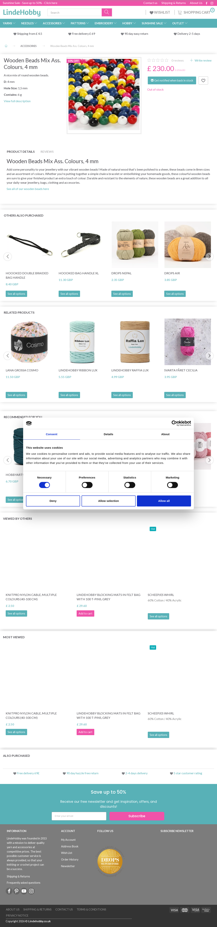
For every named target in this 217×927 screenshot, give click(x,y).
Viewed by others (17, 518)
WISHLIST (160, 12)
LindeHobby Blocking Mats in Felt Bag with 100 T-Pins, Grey (108, 597)
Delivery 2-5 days (188, 33)
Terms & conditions (91, 909)
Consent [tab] (51, 434)
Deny (53, 500)
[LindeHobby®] (22, 11)
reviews (177, 60)
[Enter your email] (79, 816)
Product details (21, 151)
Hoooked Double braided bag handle (27, 275)
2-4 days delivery (136, 773)
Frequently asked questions (23, 882)
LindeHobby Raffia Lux (130, 370)
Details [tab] (108, 434)
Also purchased (16, 755)
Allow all (164, 500)
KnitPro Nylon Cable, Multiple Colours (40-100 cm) (31, 597)
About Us (196, 3)
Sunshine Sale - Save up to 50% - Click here (30, 3)
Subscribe (136, 816)
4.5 (40, 33)
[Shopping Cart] (196, 12)
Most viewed (14, 637)
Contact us (150, 3)
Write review (202, 60)
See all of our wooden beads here (28, 189)
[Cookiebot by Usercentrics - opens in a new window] (174, 423)
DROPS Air (172, 273)
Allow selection (108, 500)
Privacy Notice (17, 915)
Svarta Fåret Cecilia (180, 370)
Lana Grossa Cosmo (22, 370)
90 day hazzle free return (82, 773)
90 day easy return (136, 33)
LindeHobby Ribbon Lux (78, 370)
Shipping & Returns (173, 3)
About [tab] (165, 434)
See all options (16, 293)
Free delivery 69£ (28, 773)
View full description (17, 101)
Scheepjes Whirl (161, 594)
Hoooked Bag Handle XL (79, 273)
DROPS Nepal (121, 273)
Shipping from (26, 33)
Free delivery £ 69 (83, 33)
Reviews (47, 151)
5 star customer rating (188, 773)
